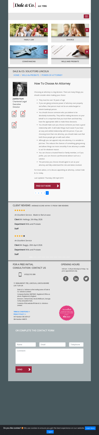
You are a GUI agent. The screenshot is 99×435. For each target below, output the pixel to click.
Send (19, 369)
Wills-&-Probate (30, 75)
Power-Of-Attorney (52, 75)
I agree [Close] (50, 432)
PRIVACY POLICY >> (20, 314)
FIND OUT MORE (43, 186)
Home (17, 75)
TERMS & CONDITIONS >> (22, 312)
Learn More (90, 428)
